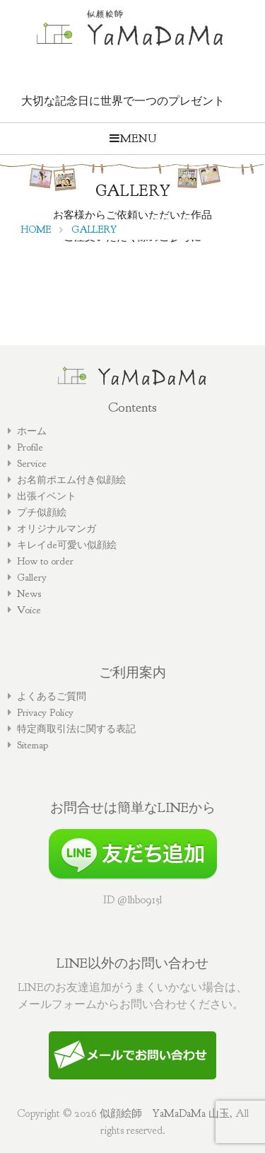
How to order (45, 561)
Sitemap (32, 744)
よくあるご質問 (51, 696)
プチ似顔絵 (41, 512)
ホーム (32, 430)
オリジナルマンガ (56, 528)
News (29, 593)
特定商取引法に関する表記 (76, 728)
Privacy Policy (45, 712)
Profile (30, 447)
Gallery (32, 577)
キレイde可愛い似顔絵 (67, 544)
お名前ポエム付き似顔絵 (71, 479)
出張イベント (46, 495)
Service (32, 463)
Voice (29, 609)
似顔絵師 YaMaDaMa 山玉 (165, 1113)
